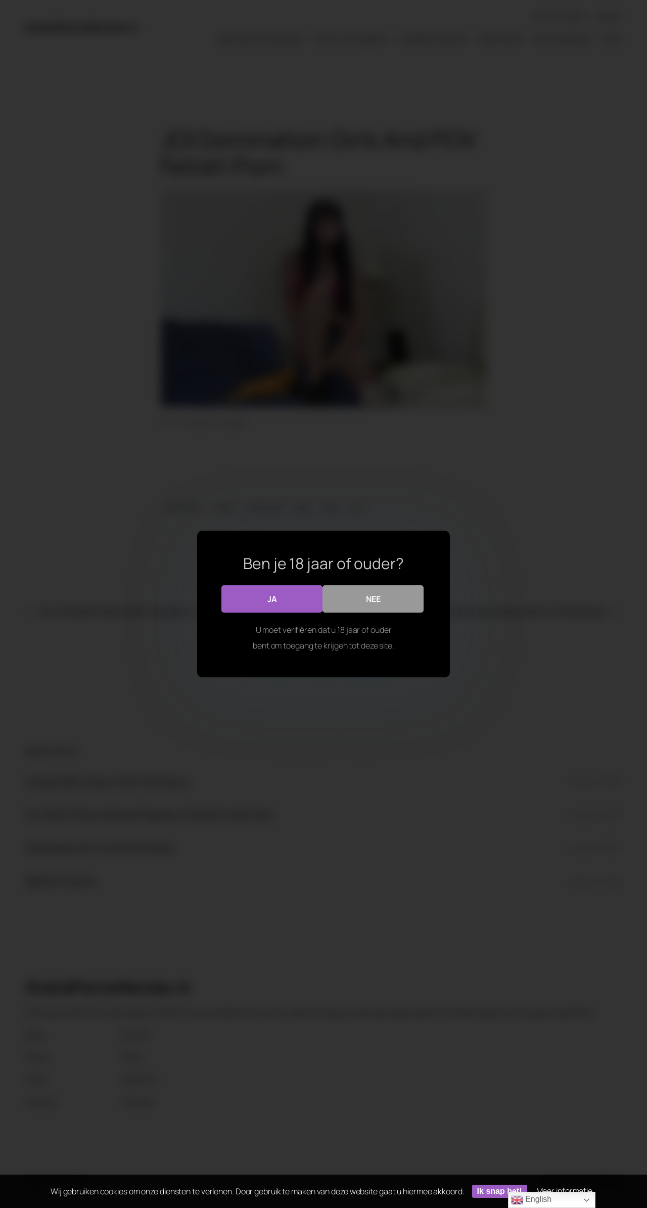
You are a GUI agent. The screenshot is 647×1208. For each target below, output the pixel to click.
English (531, 1200)
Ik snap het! (499, 1191)
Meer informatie (564, 1190)
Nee (373, 598)
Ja (272, 598)
